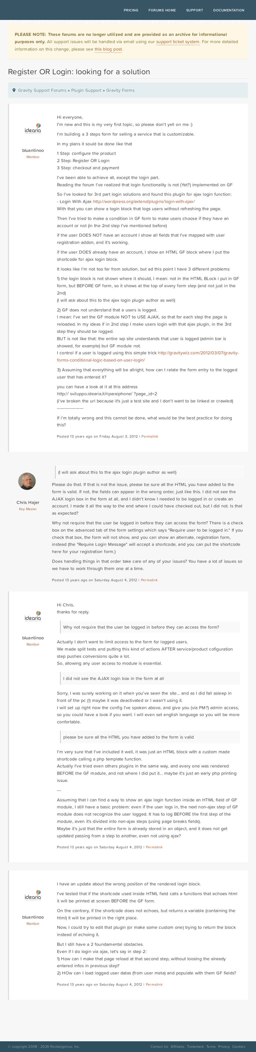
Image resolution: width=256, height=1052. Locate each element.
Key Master (28, 508)
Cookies (238, 1046)
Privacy (224, 1046)
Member (33, 156)
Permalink (150, 436)
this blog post (108, 49)
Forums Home (161, 10)
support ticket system (178, 41)
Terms (211, 1046)
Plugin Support (86, 90)
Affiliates (177, 1046)
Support (193, 10)
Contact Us (159, 1046)
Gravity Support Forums (42, 90)
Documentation (228, 10)
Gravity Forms (120, 90)
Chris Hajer (27, 502)
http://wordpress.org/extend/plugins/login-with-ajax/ (144, 201)
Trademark (195, 1046)
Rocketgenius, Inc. (65, 1046)
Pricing (130, 10)
